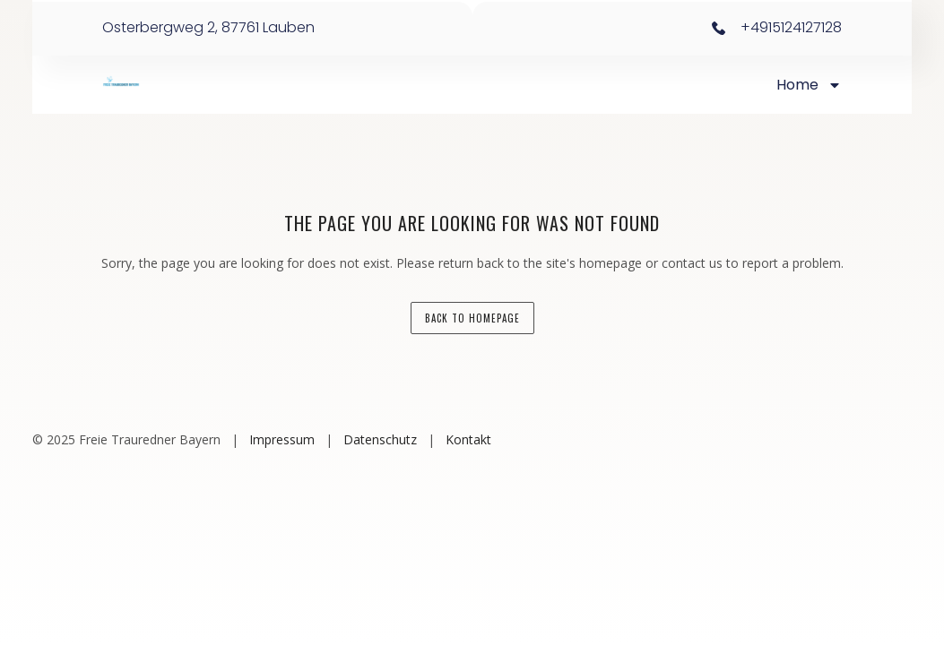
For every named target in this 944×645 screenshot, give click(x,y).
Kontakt (468, 439)
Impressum (282, 439)
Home (809, 85)
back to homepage (472, 318)
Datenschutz (380, 439)
